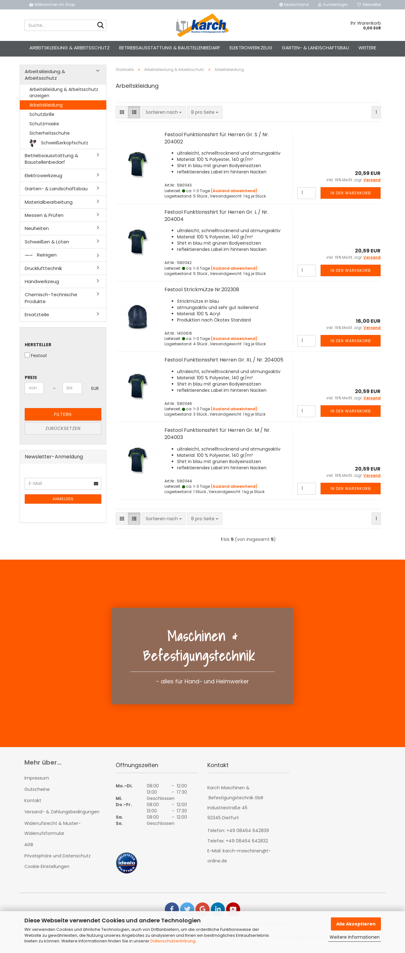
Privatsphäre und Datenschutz (57, 861)
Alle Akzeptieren (356, 924)
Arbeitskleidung (46, 110)
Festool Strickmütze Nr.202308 (202, 295)
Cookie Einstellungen (46, 872)
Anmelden (63, 504)
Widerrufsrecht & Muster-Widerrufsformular (52, 834)
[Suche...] (100, 25)
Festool (36, 361)
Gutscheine (37, 795)
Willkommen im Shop (52, 4)
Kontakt (32, 806)
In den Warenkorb (351, 198)
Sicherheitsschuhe (49, 139)
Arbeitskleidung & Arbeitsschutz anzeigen (63, 98)
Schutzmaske (44, 129)
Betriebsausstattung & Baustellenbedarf (169, 47)
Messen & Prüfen (44, 220)
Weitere (367, 47)
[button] (294, 4)
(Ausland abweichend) (234, 196)
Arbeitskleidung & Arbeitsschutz (69, 47)
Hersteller (38, 350)
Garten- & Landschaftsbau (315, 47)
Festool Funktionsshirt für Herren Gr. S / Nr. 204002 (217, 144)
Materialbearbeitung (49, 207)
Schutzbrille (41, 120)
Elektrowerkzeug (251, 47)
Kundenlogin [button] (333, 4)
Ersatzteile (37, 320)
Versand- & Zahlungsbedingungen (61, 818)
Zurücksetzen (63, 434)
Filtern (63, 420)
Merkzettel (369, 4)
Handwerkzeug (42, 287)
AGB (28, 850)
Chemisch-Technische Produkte (51, 303)
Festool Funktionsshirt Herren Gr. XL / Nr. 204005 (224, 365)
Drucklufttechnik (43, 274)
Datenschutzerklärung (172, 941)
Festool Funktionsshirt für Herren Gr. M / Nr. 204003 (218, 439)
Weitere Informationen (355, 937)
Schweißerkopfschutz (59, 149)
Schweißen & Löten (47, 247)
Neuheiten (37, 234)
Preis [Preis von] (31, 383)
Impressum (36, 784)
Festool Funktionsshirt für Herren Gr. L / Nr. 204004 (216, 221)
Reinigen (41, 260)
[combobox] (164, 118)
